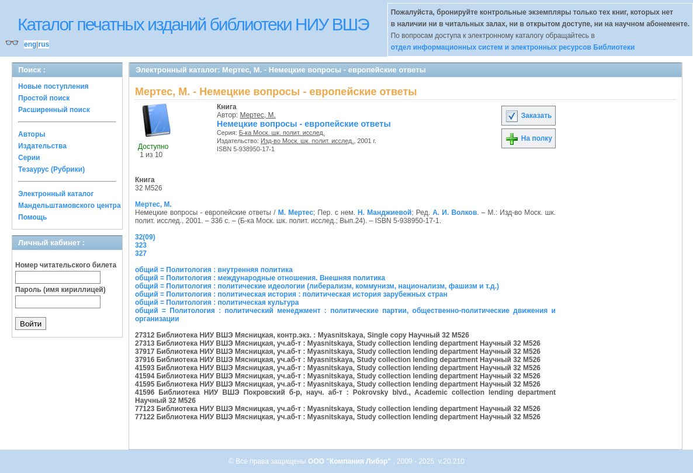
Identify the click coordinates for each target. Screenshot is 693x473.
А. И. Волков (454, 212)
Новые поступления (53, 86)
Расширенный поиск (54, 110)
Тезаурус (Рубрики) (51, 169)
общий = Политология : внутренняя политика (214, 270)
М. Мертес (295, 212)
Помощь (32, 217)
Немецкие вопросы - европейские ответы (304, 123)
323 (141, 245)
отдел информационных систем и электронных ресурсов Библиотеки (513, 47)
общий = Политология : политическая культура (217, 302)
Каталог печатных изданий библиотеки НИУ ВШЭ (193, 24)
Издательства (42, 146)
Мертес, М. (258, 115)
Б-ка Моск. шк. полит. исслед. (282, 132)
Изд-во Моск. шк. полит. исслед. (307, 140)
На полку (528, 138)
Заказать (528, 116)
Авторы (32, 134)
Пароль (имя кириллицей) (60, 290)
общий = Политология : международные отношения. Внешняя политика (260, 278)
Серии (29, 158)
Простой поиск (44, 98)
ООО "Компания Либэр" (350, 461)
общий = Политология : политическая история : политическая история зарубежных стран (291, 294)
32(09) (145, 237)
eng (30, 44)
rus (43, 44)
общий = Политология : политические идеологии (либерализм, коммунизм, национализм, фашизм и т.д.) (317, 286)
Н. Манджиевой (384, 212)
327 (141, 253)
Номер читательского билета (65, 265)
